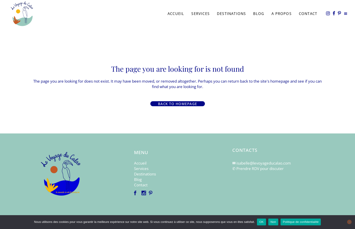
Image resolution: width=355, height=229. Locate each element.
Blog (138, 179)
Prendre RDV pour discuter (260, 168)
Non (273, 222)
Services (141, 168)
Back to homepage (177, 103)
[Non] (349, 222)
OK (261, 222)
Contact (141, 184)
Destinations (145, 174)
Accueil (140, 163)
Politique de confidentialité (301, 222)
